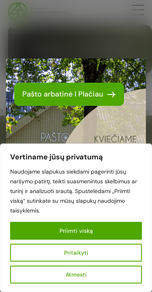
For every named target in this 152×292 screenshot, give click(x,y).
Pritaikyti (76, 252)
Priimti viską (76, 230)
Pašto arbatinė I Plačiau (69, 94)
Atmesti (76, 274)
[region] (76, 218)
